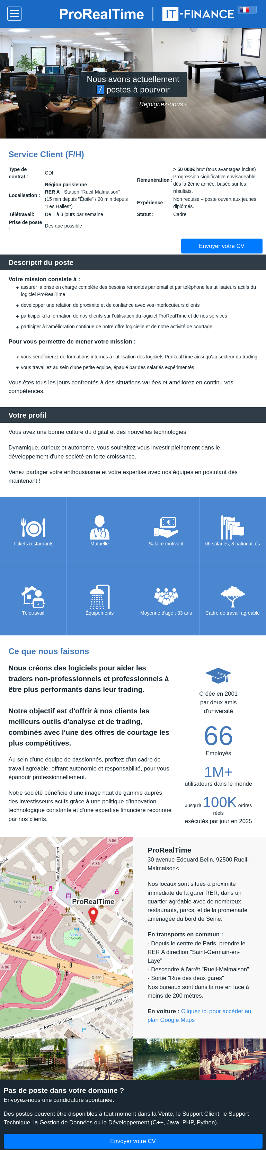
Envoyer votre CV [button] (222, 246)
